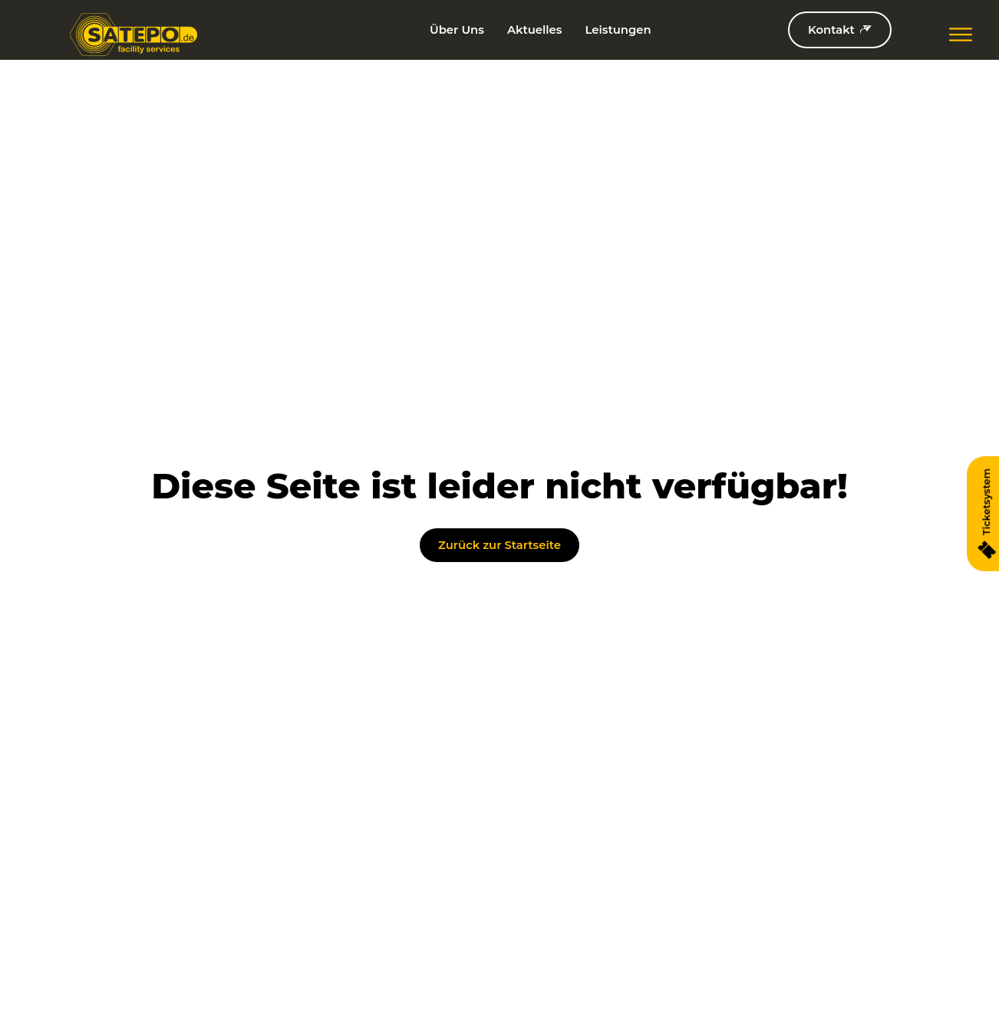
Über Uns (457, 30)
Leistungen (618, 30)
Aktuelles (534, 30)
